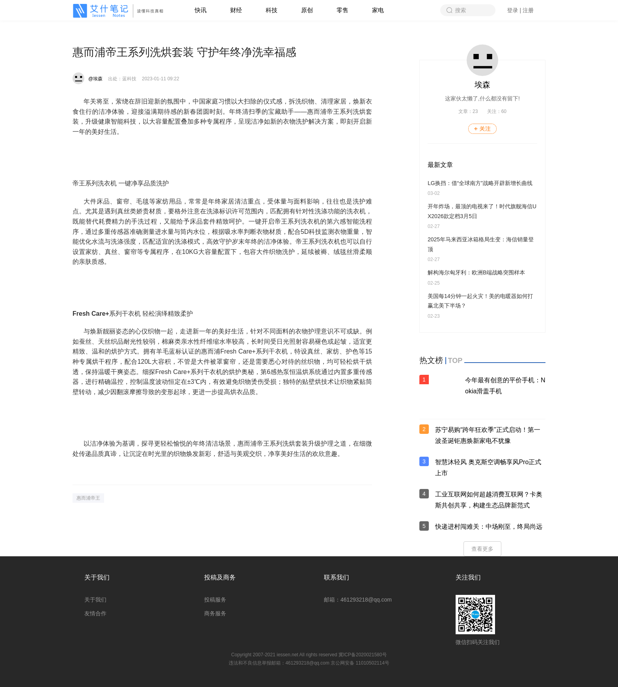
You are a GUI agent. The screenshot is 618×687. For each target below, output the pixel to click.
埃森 (482, 84)
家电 (378, 10)
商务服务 (215, 613)
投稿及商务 (220, 577)
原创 (307, 10)
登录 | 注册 (520, 10)
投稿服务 (215, 599)
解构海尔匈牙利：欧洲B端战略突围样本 (476, 272)
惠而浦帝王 (88, 498)
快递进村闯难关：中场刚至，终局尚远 (488, 526)
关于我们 (97, 577)
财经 (236, 10)
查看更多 (482, 549)
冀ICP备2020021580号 (363, 654)
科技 (271, 10)
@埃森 (95, 78)
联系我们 (336, 577)
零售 (342, 10)
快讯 (201, 10)
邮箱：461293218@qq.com (358, 599)
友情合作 (95, 613)
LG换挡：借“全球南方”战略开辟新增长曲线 (480, 183)
